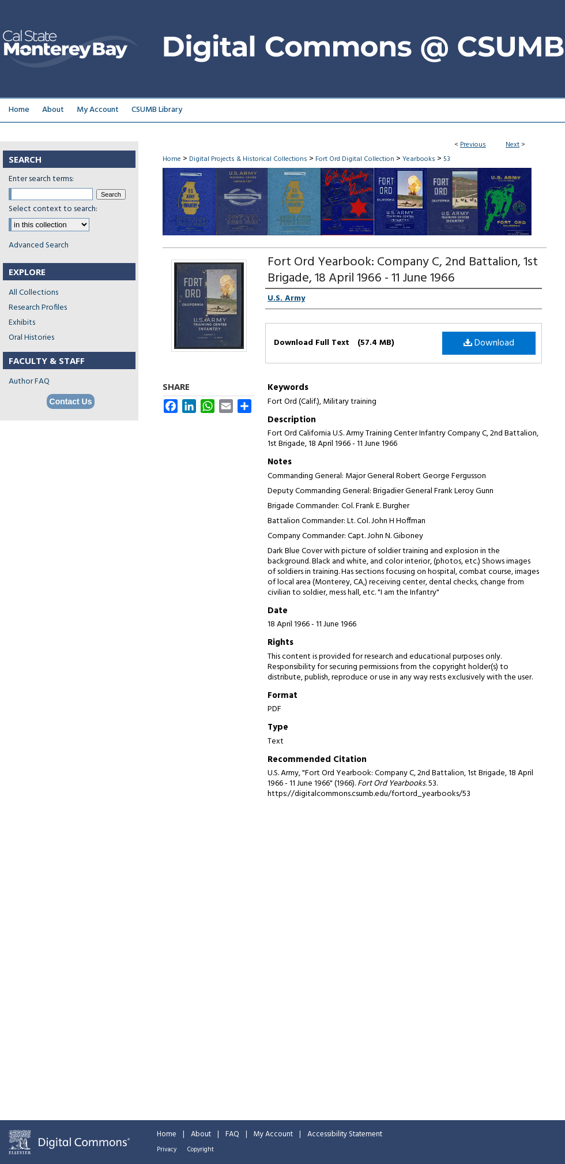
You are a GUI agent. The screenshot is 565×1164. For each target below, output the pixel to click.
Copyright (200, 1149)
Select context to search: (53, 209)
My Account (273, 1134)
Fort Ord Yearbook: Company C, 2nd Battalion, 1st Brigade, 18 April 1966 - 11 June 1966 (403, 270)
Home (172, 159)
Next (512, 145)
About (201, 1134)
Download (489, 343)
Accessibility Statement (344, 1134)
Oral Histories (31, 337)
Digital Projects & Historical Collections (248, 159)
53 (446, 159)
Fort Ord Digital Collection (354, 159)
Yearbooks (418, 159)
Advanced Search (39, 245)
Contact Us (71, 401)
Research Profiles (38, 307)
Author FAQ (29, 381)
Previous (473, 145)
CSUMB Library (156, 110)
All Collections (33, 292)
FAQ (232, 1134)
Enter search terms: (41, 179)
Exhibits (22, 322)
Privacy (166, 1149)
